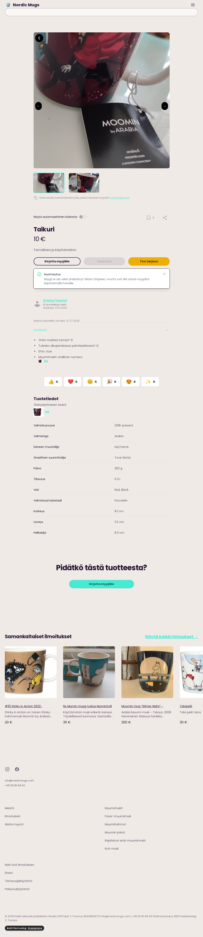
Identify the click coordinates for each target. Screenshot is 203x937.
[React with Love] (72, 382)
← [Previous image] (38, 106)
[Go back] (39, 38)
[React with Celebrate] (111, 382)
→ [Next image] (164, 106)
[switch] (83, 217)
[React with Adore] (131, 382)
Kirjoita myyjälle (57, 261)
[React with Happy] (92, 382)
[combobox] (101, 12)
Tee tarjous (149, 261)
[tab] (49, 183)
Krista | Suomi (55, 300)
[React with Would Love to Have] (150, 382)
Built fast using (24, 928)
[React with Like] (53, 382)
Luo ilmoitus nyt (119, 197)
